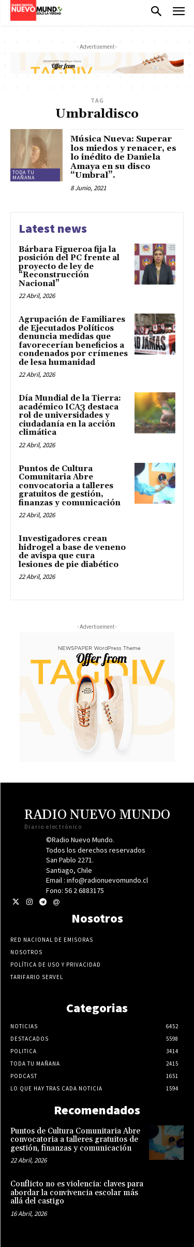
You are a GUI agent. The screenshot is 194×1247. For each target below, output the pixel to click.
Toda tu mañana (23, 175)
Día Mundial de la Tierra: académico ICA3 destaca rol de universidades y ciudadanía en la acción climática (70, 415)
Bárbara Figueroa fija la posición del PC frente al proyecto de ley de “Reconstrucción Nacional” (69, 267)
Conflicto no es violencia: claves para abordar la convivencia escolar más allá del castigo (76, 1192)
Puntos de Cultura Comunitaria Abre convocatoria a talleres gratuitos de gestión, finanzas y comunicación (70, 486)
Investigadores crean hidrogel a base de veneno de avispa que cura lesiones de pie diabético (72, 552)
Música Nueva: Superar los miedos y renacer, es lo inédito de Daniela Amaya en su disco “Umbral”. (123, 157)
